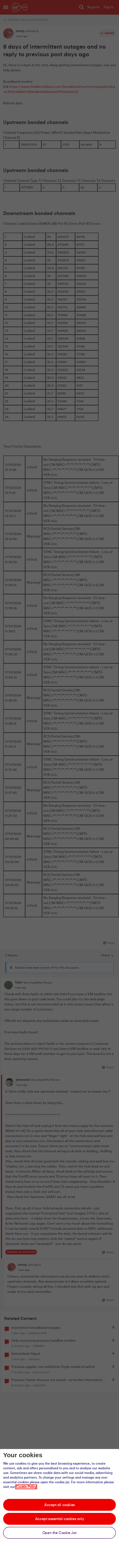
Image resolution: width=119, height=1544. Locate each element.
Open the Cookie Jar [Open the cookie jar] (59, 1533)
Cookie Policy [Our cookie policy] (26, 1487)
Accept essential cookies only (59, 1519)
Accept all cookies (59, 1505)
